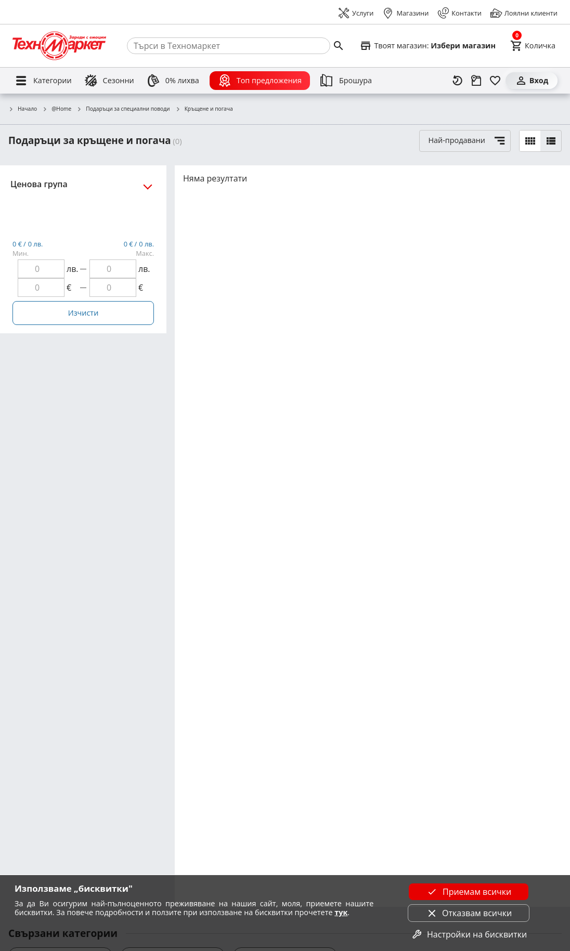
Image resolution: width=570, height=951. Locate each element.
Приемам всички (468, 891)
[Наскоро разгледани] (457, 80)
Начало (22, 109)
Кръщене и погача (204, 109)
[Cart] (533, 45)
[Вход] (532, 80)
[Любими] (495, 80)
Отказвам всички (468, 913)
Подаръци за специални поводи (123, 109)
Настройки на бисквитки (468, 934)
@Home (56, 109)
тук (340, 912)
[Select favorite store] (427, 45)
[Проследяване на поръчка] (476, 80)
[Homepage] (59, 45)
